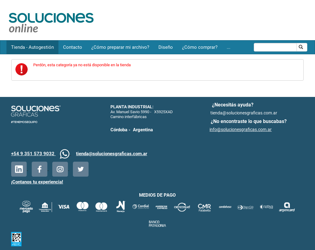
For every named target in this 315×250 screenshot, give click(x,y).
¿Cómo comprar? (199, 47)
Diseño (165, 47)
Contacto (72, 47)
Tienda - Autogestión (32, 47)
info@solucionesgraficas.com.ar (240, 129)
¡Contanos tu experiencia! (37, 182)
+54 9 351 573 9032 (33, 153)
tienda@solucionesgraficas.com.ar (111, 153)
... (228, 47)
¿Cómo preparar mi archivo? (120, 47)
